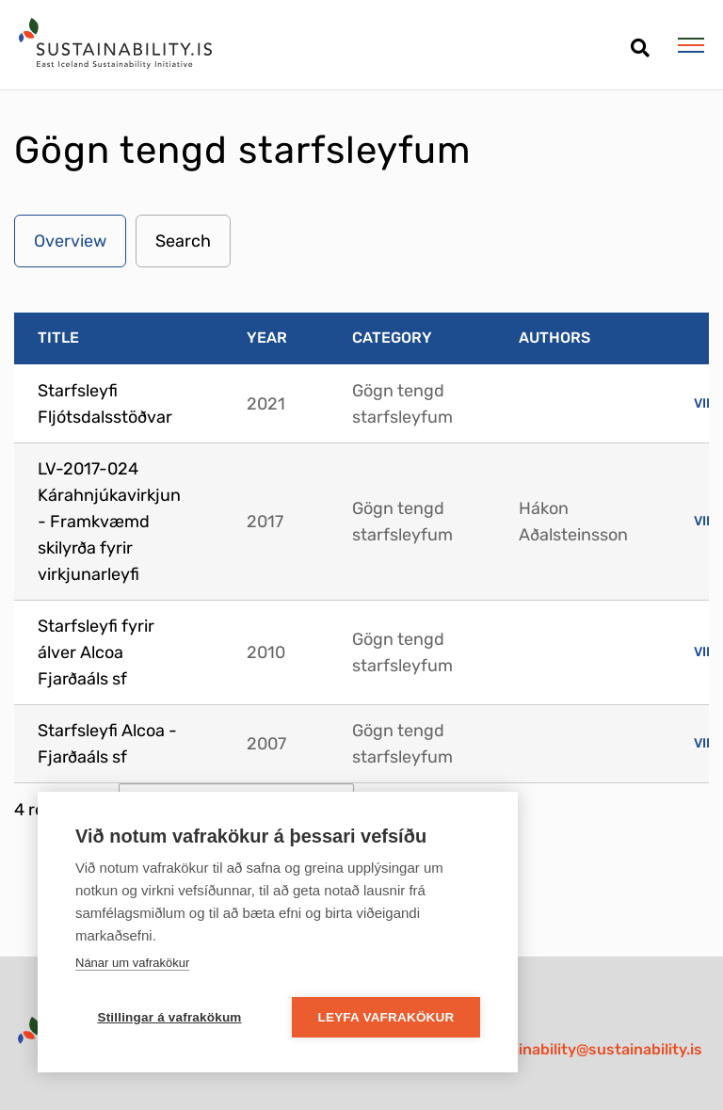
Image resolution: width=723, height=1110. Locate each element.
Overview (70, 241)
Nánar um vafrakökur (132, 963)
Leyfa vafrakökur (386, 1017)
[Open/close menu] (690, 45)
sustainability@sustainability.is (589, 1049)
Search (183, 241)
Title (58, 337)
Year (267, 337)
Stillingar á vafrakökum (169, 1017)
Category (392, 337)
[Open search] (640, 41)
